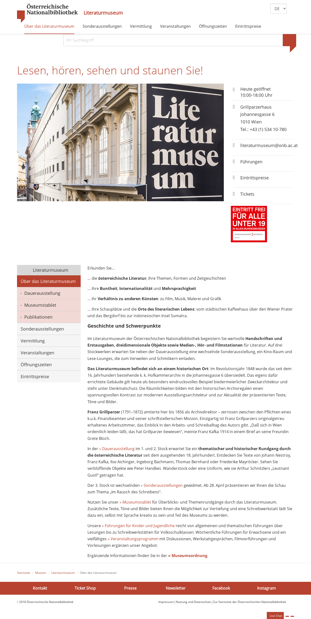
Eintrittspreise (248, 26)
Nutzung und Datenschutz (193, 602)
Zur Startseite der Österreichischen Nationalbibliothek (249, 602)
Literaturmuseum (103, 13)
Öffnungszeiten (213, 26)
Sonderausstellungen (102, 26)
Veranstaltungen (175, 26)
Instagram (266, 588)
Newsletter (176, 588)
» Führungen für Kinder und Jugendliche (139, 525)
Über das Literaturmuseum (49, 26)
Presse (130, 588)
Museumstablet (40, 305)
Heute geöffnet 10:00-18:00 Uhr (256, 92)
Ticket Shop (85, 588)
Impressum (166, 602)
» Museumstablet (135, 502)
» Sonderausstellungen (162, 485)
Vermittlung (141, 26)
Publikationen (38, 317)
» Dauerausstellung (117, 448)
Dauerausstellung (42, 293)
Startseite (23, 573)
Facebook (221, 588)
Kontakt (40, 588)
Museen (40, 573)
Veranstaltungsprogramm (134, 538)
